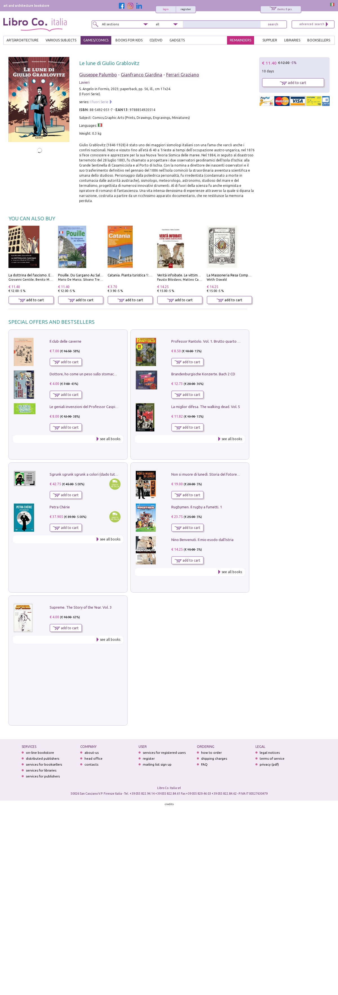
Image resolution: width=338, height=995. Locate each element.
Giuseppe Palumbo (98, 74)
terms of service (272, 758)
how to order (211, 752)
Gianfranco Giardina (141, 74)
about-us (91, 752)
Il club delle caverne (65, 341)
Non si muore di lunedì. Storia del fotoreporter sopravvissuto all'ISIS (227, 474)
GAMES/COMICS (95, 40)
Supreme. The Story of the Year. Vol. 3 (81, 607)
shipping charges (214, 758)
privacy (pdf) (269, 764)
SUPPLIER (270, 40)
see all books (110, 439)
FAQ (204, 764)
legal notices (270, 752)
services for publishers (43, 776)
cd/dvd (156, 40)
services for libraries (41, 770)
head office (93, 758)
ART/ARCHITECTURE (22, 40)
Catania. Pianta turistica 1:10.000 (134, 275)
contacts (91, 764)
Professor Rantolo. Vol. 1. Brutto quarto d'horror (211, 341)
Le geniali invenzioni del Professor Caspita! (84, 407)
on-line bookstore (40, 752)
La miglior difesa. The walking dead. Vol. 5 (205, 407)
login (166, 9)
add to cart (31, 300)
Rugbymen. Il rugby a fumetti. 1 (196, 507)
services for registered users (164, 752)
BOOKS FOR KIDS (129, 40)
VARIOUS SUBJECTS (61, 40)
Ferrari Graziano (182, 74)
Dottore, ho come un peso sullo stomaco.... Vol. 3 (89, 374)
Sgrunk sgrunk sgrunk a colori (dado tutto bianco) (91, 474)
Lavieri (84, 82)
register (186, 9)
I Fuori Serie (99, 102)
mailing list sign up (157, 764)
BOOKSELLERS (318, 40)
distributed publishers (42, 758)
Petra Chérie (60, 507)
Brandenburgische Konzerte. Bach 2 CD (203, 374)
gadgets (177, 40)
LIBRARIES (292, 40)
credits (169, 804)
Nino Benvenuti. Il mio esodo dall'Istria (202, 540)
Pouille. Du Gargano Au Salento (83, 275)
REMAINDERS (240, 40)
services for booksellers (44, 764)
